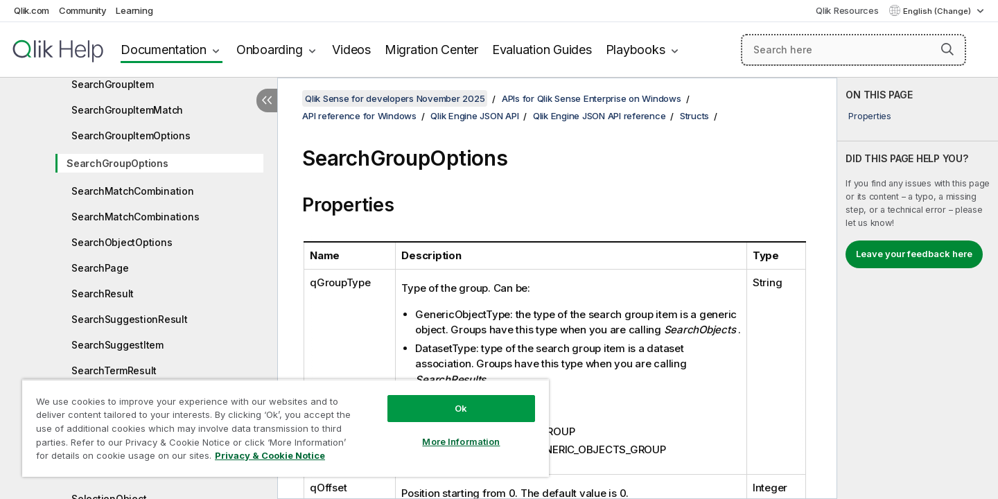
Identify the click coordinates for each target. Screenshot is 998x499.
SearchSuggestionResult (129, 319)
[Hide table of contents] (266, 100)
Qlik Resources (847, 10)
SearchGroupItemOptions (131, 135)
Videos (351, 49)
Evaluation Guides (542, 49)
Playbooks (635, 49)
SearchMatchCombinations (135, 216)
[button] (947, 49)
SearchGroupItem (112, 84)
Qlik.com (31, 10)
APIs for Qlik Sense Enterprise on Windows (591, 98)
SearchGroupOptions (117, 163)
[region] (285, 428)
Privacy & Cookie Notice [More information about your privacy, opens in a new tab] (270, 455)
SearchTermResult (114, 370)
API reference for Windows (359, 115)
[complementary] (917, 288)
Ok (461, 408)
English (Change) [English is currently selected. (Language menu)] (938, 11)
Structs (694, 115)
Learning (134, 10)
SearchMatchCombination (132, 191)
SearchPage (100, 268)
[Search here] (853, 49)
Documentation (164, 49)
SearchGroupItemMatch (127, 110)
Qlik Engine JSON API (474, 115)
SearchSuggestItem (117, 345)
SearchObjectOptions (121, 242)
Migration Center (431, 49)
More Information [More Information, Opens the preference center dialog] (461, 441)
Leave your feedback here (914, 253)
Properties (869, 115)
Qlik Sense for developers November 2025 (394, 98)
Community (83, 10)
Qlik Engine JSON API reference (599, 115)
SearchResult (102, 293)
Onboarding (269, 49)
